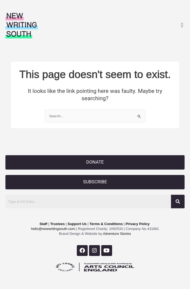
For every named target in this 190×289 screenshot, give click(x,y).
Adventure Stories (116, 234)
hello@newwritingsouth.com (53, 229)
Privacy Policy (138, 224)
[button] (182, 25)
